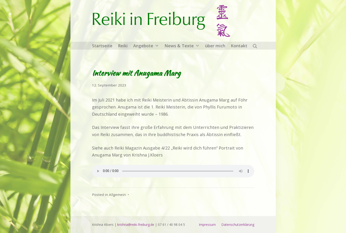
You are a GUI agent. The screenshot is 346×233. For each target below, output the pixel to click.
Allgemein (117, 194)
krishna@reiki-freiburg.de (135, 224)
